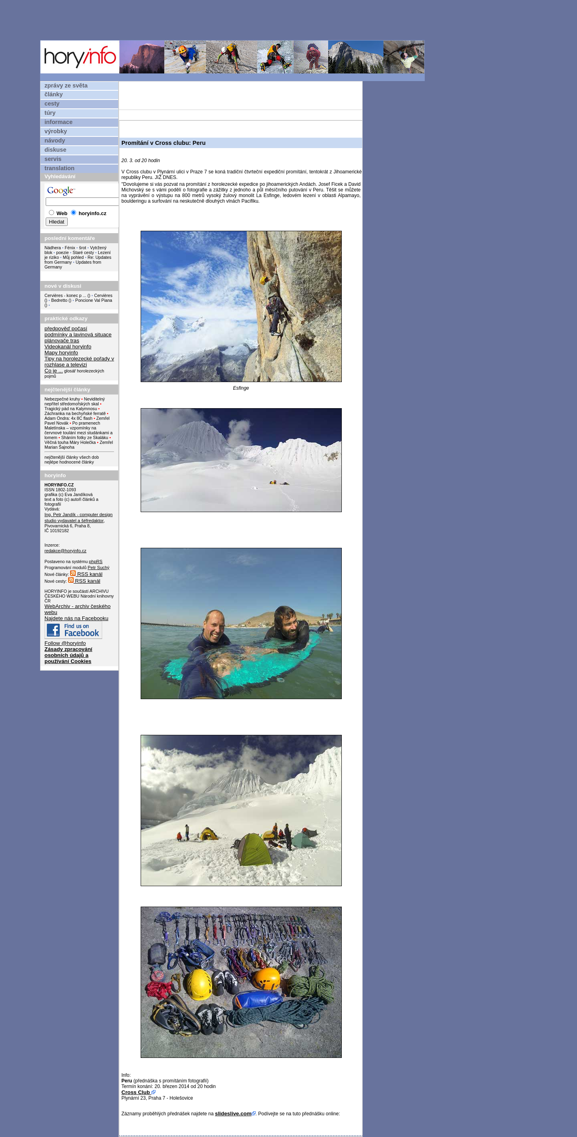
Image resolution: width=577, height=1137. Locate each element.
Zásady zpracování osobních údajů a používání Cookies (68, 655)
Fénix (71, 247)
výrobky (55, 131)
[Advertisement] (234, 20)
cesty (52, 103)
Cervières (103, 295)
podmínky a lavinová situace (77, 335)
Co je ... (53, 371)
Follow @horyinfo (65, 643)
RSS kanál (86, 574)
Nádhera (52, 247)
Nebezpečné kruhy (62, 399)
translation (59, 168)
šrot (82, 247)
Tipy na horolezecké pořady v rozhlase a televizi (79, 362)
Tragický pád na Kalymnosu (70, 408)
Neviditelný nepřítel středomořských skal (74, 401)
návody (54, 140)
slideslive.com (233, 1114)
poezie (62, 252)
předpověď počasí (65, 328)
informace (58, 122)
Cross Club (136, 1092)
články (53, 94)
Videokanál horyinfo (67, 347)
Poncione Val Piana (93, 300)
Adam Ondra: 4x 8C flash (68, 418)
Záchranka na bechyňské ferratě (75, 413)
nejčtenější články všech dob (71, 457)
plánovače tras (61, 341)
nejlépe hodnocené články (69, 462)
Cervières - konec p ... (65, 295)
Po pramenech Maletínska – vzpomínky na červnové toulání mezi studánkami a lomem (78, 430)
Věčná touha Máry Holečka (70, 442)
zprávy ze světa (66, 85)
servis (52, 159)
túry (50, 113)
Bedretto (59, 300)
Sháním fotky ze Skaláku (84, 437)
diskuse (55, 149)
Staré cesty (83, 252)
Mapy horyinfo (61, 353)
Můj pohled (74, 257)
